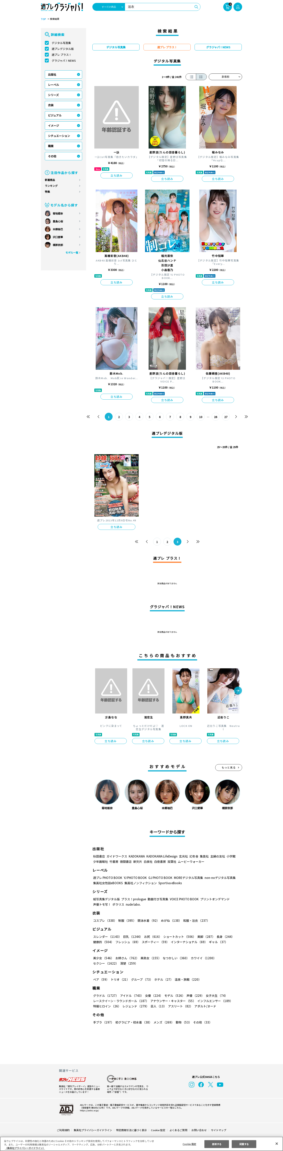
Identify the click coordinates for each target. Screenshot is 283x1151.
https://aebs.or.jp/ (89, 1110)
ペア (101, 979)
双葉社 (171, 861)
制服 (126, 920)
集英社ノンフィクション (140, 883)
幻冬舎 (193, 856)
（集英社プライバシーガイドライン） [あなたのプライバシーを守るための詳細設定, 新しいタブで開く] (25, 1148)
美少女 (103, 958)
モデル (173, 995)
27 (226, 417)
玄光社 (182, 856)
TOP (43, 19)
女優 (153, 995)
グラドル (105, 995)
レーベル (53, 85)
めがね (170, 920)
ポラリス (118, 904)
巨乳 (132, 937)
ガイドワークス (117, 856)
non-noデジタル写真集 (217, 878)
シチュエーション (59, 136)
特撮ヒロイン (107, 1006)
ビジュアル (55, 115)
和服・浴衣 (195, 920)
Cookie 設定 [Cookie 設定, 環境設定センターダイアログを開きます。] (189, 1143)
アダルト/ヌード (204, 1006)
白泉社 (148, 861)
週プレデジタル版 (63, 49)
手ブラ (103, 1022)
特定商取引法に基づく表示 (131, 1130)
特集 (47, 192)
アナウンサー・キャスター (172, 1001)
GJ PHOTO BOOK (158, 878)
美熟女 (150, 958)
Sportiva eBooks (169, 883)
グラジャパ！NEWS (64, 60)
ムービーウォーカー (191, 861)
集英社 (203, 856)
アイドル (131, 995)
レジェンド (135, 1006)
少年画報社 (100, 861)
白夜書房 (160, 861)
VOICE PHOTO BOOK (183, 899)
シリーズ (53, 95)
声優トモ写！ (102, 904)
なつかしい (175, 958)
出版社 (52, 74)
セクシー (228, 958)
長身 (223, 937)
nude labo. (133, 904)
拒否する (216, 1143)
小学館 (230, 856)
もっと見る (229, 767)
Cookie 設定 (158, 1130)
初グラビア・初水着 (133, 1022)
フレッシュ (127, 942)
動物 (182, 1022)
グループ (141, 979)
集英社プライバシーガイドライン (93, 1130)
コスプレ (104, 920)
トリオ (119, 979)
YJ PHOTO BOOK (134, 878)
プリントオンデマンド (213, 899)
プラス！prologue (133, 899)
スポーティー (154, 942)
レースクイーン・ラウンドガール (121, 1001)
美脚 (204, 937)
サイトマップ (218, 1130)
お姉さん (126, 958)
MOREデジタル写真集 (186, 878)
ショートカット (178, 937)
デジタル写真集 (61, 43)
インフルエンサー (214, 1001)
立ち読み (116, 175)
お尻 (151, 937)
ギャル (217, 942)
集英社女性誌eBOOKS (107, 883)
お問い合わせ (199, 1130)
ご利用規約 (63, 1130)
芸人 (158, 1006)
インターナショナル (188, 942)
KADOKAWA (137, 856)
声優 (193, 995)
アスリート (179, 1006)
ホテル (163, 979)
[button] (237, 690)
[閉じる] (276, 1143)
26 (215, 417)
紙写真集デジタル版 (106, 899)
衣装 (50, 105)
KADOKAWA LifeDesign (161, 856)
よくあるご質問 (178, 1130)
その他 (52, 156)
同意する (244, 1143)
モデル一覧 (71, 252)
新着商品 (50, 180)
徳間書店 (126, 861)
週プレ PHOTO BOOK (107, 878)
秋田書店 (99, 856)
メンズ (163, 1022)
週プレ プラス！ (62, 55)
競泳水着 (148, 920)
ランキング (51, 186)
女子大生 (215, 995)
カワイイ (201, 958)
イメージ (53, 125)
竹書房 (113, 861)
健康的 (103, 942)
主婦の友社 (217, 856)
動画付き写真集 (157, 899)
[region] (141, 1144)
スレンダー (107, 937)
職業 (50, 146)
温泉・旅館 (187, 979)
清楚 (101, 963)
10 (200, 417)
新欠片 (137, 861)
